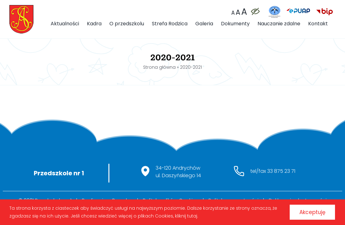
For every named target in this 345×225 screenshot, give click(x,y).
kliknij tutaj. (192, 215)
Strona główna (159, 67)
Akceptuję (308, 211)
